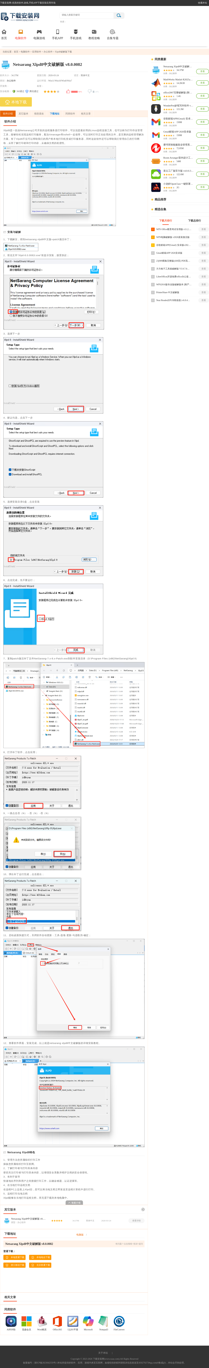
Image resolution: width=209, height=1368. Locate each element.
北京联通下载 (40, 1265)
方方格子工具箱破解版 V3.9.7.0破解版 (174, 269)
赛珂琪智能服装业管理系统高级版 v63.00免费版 (178, 144)
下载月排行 (165, 220)
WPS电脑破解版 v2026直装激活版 (173, 237)
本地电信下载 (40, 1257)
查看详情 (136, 1220)
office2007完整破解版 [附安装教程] (178, 92)
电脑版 (80, 1234)
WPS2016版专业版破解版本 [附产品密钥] (174, 284)
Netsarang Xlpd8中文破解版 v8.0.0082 (28, 1218)
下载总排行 (194, 220)
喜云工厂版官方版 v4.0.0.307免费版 (178, 171)
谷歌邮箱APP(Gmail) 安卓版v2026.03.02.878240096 (178, 118)
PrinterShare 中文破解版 (167, 292)
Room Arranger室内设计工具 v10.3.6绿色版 (178, 157)
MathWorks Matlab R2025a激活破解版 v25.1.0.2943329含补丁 (178, 79)
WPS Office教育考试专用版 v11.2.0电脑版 (174, 229)
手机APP (57, 34)
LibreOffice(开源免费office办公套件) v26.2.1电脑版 (174, 276)
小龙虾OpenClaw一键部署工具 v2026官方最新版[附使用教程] (178, 184)
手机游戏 (76, 34)
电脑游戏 (39, 34)
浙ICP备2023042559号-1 (46, 1363)
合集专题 (112, 34)
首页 (4, 34)
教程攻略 (94, 34)
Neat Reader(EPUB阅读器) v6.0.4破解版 (174, 300)
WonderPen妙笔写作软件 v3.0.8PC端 (178, 105)
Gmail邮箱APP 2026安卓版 (177, 131)
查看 (202, 71)
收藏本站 (202, 3)
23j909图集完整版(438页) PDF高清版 (174, 261)
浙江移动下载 (15, 1265)
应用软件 (36, 52)
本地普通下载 (15, 1257)
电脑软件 (21, 34)
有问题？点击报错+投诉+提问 (129, 1244)
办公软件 (48, 52)
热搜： (63, 21)
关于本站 (103, 1353)
